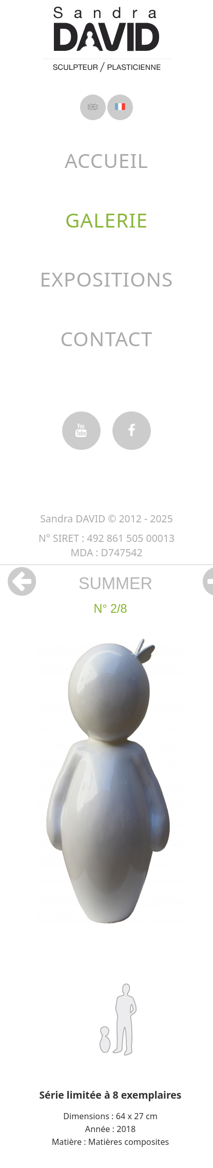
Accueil (106, 160)
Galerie (106, 219)
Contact (107, 338)
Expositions (106, 278)
